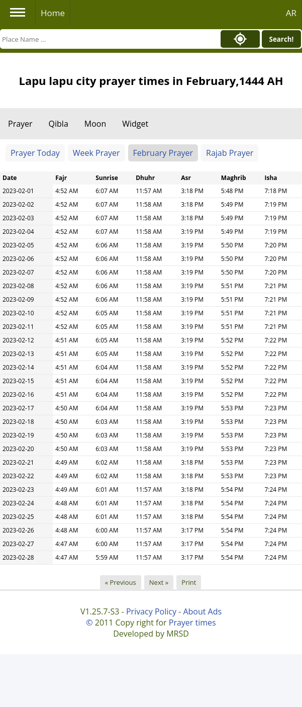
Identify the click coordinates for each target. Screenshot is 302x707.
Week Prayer (96, 152)
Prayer (20, 123)
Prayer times (192, 622)
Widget (135, 123)
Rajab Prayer (229, 152)
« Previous (120, 582)
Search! (281, 39)
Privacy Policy (151, 611)
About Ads (202, 611)
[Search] (107, 39)
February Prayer (163, 152)
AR (291, 13)
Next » (158, 582)
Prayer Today (35, 152)
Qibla (58, 123)
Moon (95, 123)
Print (188, 582)
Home (53, 13)
